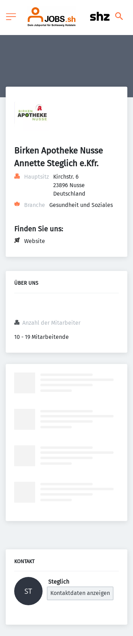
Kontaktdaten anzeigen (80, 593)
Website (34, 241)
